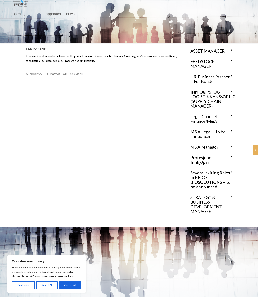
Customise (23, 285)
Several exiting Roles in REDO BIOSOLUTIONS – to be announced (210, 179)
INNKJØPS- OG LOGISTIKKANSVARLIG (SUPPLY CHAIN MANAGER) (213, 98)
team (37, 14)
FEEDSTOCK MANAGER (202, 64)
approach (53, 14)
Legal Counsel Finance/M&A (203, 119)
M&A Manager (204, 146)
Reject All (47, 285)
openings (20, 14)
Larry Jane (36, 49)
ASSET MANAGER (207, 50)
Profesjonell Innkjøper (201, 160)
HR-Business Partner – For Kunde (210, 79)
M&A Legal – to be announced (208, 134)
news (70, 14)
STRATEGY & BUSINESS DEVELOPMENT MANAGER (206, 204)
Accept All (70, 285)
